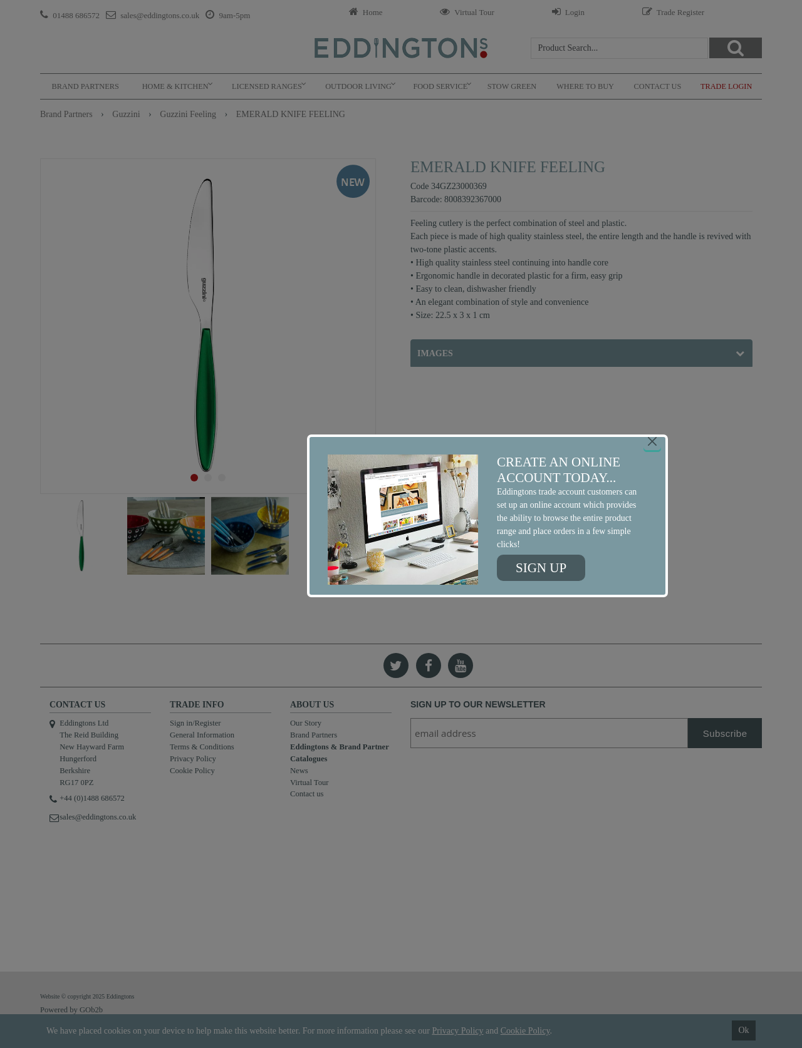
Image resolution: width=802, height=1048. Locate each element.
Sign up (541, 567)
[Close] (652, 441)
